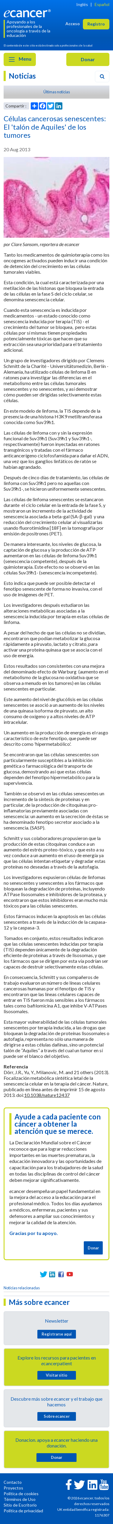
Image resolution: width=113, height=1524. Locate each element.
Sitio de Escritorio (20, 1504)
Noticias (22, 75)
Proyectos (13, 1487)
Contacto (13, 1482)
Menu (19, 59)
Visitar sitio (56, 1375)
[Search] (102, 76)
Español (102, 4)
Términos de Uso (20, 1499)
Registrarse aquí (57, 1334)
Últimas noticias (56, 91)
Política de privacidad (23, 1510)
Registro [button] (96, 23)
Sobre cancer (57, 1416)
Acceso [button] (72, 23)
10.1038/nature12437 (47, 1095)
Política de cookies (21, 1493)
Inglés (82, 4)
